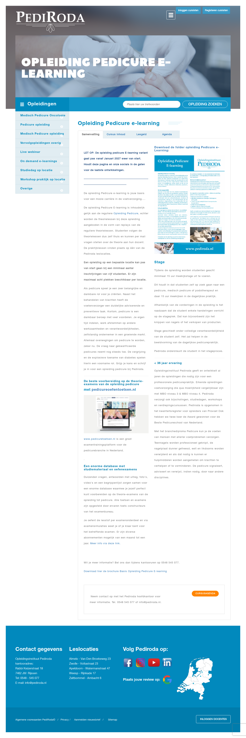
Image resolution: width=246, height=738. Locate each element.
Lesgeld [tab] (141, 134)
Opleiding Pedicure (126, 213)
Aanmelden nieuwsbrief (87, 720)
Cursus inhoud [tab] (116, 134)
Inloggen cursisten (188, 10)
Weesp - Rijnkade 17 (82, 673)
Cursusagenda (205, 594)
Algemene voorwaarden (28, 720)
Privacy (65, 720)
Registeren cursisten (216, 10)
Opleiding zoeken (205, 104)
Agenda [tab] (167, 134)
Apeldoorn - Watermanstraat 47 (89, 668)
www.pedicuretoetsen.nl (99, 439)
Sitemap (112, 720)
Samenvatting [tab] (90, 134)
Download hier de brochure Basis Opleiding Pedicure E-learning (125, 571)
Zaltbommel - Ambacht (84, 678)
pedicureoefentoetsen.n (113, 390)
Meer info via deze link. (105, 543)
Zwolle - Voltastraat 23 (83, 663)
